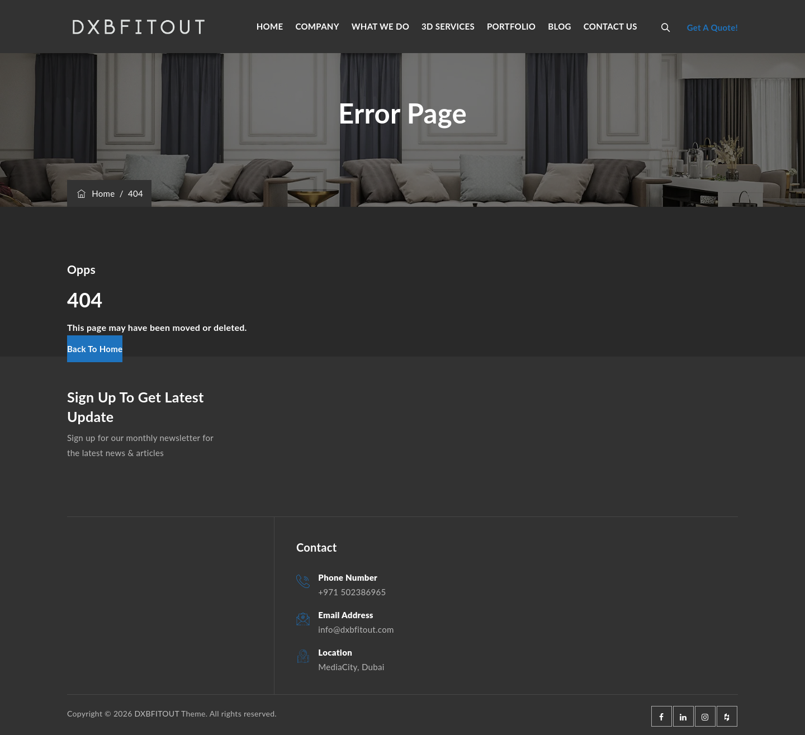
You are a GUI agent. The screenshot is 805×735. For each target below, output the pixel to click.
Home (95, 193)
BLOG (559, 26)
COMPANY (317, 26)
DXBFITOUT (156, 713)
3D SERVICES (448, 26)
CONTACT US (610, 26)
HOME (270, 26)
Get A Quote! (712, 27)
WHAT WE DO (380, 26)
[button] (94, 348)
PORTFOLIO (511, 26)
